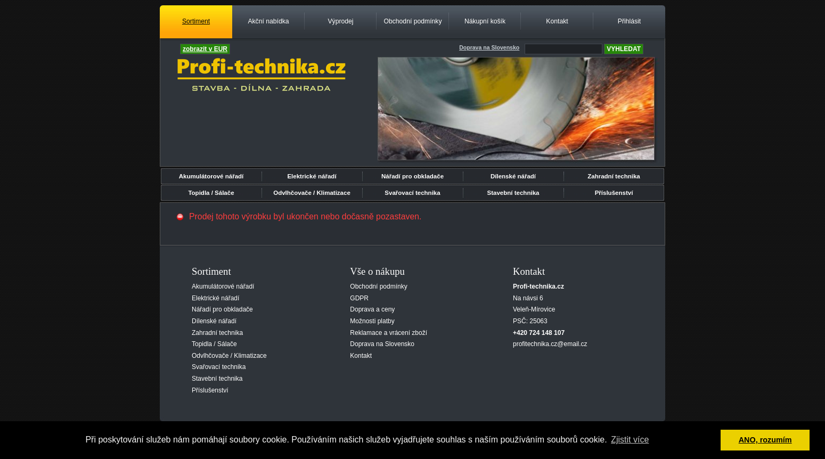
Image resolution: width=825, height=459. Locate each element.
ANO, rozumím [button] (765, 440)
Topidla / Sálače (211, 193)
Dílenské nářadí (513, 176)
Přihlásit (629, 21)
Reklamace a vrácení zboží (388, 333)
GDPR (359, 298)
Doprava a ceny (372, 309)
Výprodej (340, 21)
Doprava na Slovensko (382, 344)
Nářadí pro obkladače (412, 176)
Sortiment (196, 21)
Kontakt (557, 21)
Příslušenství (614, 193)
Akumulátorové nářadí (211, 176)
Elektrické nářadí (311, 176)
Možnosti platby (372, 321)
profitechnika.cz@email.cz (550, 344)
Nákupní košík (484, 21)
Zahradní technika (613, 176)
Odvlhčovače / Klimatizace (311, 193)
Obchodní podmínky (412, 21)
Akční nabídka (268, 21)
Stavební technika (513, 193)
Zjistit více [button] (630, 439)
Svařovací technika (412, 193)
